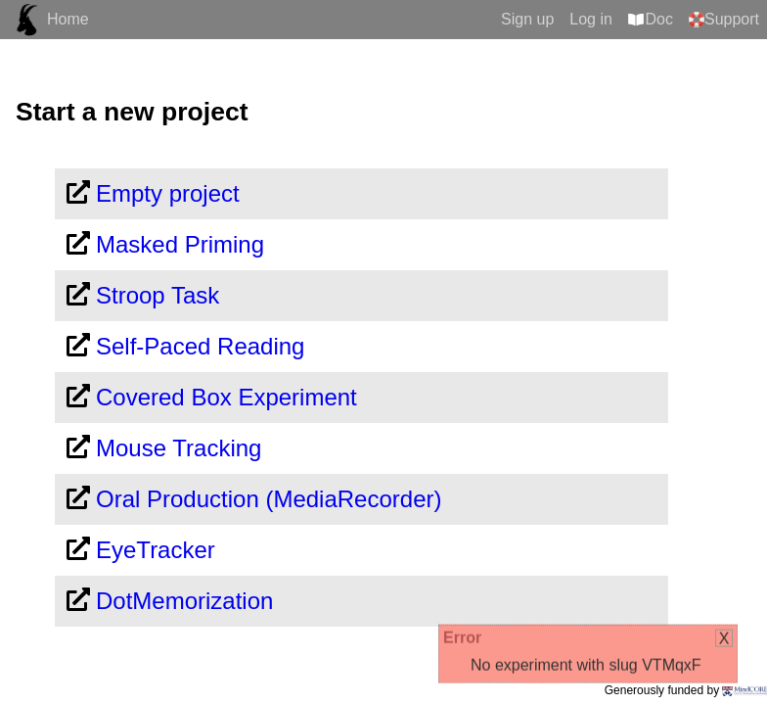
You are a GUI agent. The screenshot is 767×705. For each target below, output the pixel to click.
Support (731, 19)
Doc (659, 19)
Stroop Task (157, 295)
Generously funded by (686, 690)
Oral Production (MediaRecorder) (268, 499)
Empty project (168, 193)
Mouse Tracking (178, 448)
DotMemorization (184, 601)
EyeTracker (155, 550)
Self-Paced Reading (200, 346)
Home (68, 19)
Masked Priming (180, 244)
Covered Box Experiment (226, 397)
